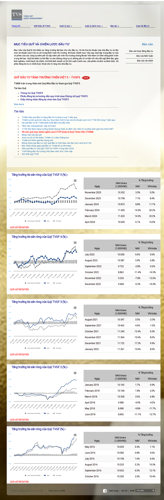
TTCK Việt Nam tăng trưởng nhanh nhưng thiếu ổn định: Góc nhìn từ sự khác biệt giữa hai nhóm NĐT (68, 129)
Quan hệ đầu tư (142, 26)
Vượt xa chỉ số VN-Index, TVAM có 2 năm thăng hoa (45, 137)
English (135, 2)
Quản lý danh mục (94, 26)
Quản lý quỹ (65, 26)
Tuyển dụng (113, 491)
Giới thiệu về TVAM (42, 26)
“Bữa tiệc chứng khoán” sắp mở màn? (39, 126)
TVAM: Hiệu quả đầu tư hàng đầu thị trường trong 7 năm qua (49, 117)
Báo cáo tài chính (145, 60)
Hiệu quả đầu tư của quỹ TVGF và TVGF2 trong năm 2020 (48, 148)
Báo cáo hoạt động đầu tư (141, 51)
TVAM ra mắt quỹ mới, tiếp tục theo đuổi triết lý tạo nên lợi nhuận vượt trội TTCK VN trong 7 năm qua (68, 120)
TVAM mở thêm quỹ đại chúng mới (37, 140)
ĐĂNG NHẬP (148, 2)
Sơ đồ (132, 491)
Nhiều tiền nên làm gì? (32, 135)
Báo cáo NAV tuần (144, 56)
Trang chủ (16, 26)
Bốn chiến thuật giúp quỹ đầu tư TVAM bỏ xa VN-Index (46, 146)
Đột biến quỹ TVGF (30, 154)
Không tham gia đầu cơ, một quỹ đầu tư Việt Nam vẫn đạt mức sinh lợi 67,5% (57, 143)
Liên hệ (124, 491)
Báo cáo (114, 26)
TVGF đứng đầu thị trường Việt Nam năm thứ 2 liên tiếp (47, 151)
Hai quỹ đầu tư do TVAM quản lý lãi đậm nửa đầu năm (46, 123)
